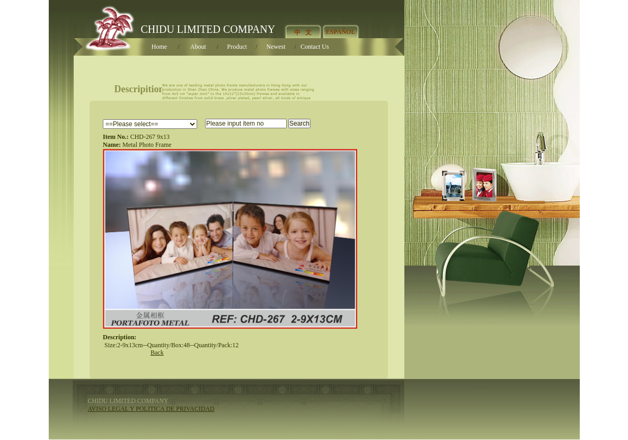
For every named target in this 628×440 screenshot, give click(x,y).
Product (237, 46)
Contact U (314, 46)
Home (159, 46)
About (198, 46)
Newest (276, 46)
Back (157, 352)
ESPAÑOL (341, 32)
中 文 (303, 32)
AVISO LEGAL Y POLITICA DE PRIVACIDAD (151, 408)
